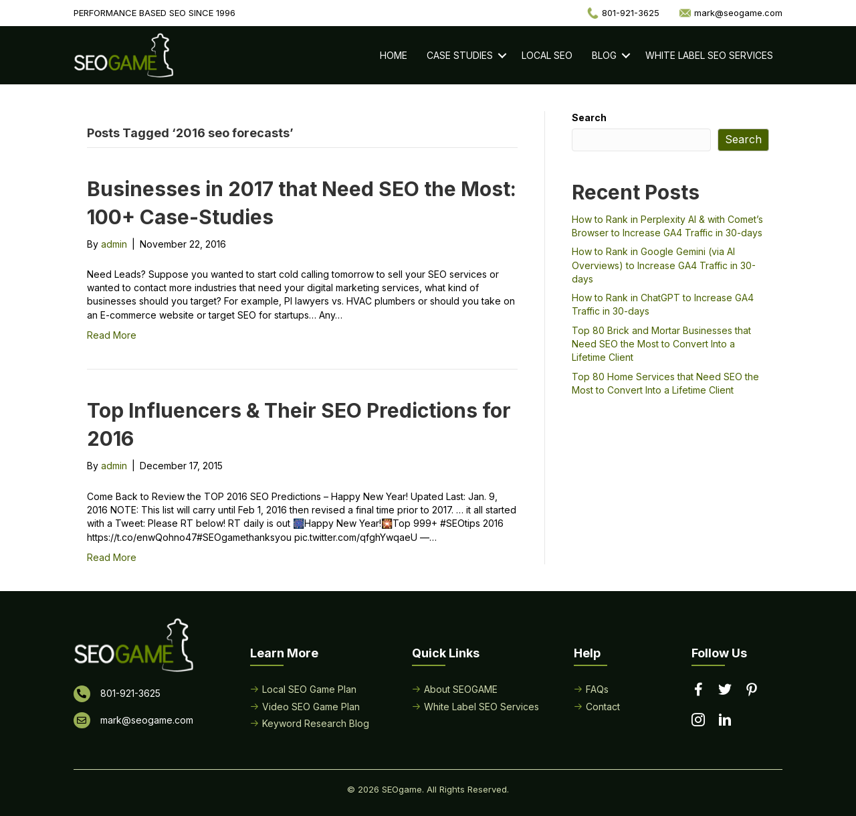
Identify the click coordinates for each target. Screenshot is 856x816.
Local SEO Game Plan (309, 689)
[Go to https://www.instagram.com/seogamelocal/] (698, 721)
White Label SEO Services (709, 55)
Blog (604, 55)
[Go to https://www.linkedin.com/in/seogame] (725, 721)
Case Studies (460, 55)
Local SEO (547, 55)
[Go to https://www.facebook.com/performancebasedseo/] (698, 690)
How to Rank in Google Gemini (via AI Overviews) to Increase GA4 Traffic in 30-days (664, 265)
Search (589, 117)
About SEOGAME (461, 689)
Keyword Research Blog (315, 723)
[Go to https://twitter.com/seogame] (725, 690)
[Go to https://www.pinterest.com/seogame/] (751, 691)
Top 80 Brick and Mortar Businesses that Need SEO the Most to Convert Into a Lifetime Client (661, 344)
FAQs (597, 689)
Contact (603, 706)
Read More (111, 335)
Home (393, 55)
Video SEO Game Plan (311, 706)
